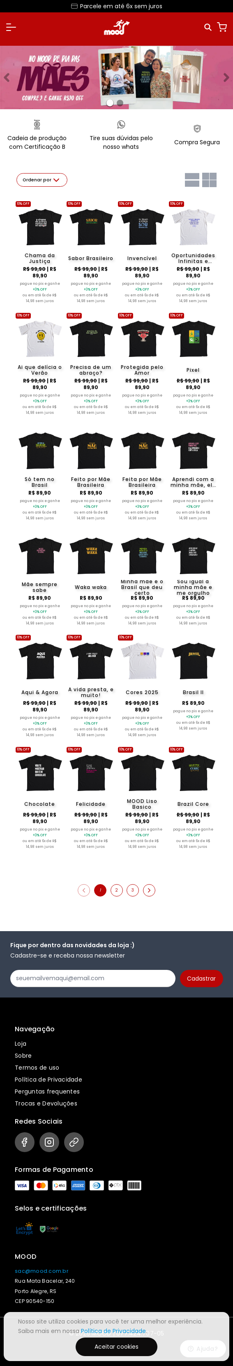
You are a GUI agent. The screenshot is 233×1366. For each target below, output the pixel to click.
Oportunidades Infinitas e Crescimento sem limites (193, 258)
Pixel (193, 369)
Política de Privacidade (48, 1079)
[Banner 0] (109, 102)
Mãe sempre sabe (40, 587)
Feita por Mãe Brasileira (142, 482)
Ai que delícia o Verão (40, 370)
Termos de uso (37, 1067)
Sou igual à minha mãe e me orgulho (193, 587)
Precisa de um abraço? (90, 370)
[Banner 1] (120, 103)
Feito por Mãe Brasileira (91, 482)
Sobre (23, 1055)
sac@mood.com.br (41, 1270)
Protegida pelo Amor (142, 370)
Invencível (142, 258)
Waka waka (91, 587)
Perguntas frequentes (47, 1091)
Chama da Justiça (40, 258)
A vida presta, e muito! (91, 692)
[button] (11, 27)
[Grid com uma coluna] (192, 180)
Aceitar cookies (116, 1347)
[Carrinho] (222, 27)
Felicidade (91, 803)
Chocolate (39, 803)
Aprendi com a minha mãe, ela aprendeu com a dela (193, 482)
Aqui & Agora (39, 692)
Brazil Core (193, 803)
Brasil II (193, 692)
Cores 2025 (142, 692)
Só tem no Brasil (40, 482)
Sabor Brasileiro (90, 258)
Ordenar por (42, 180)
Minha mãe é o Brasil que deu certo (142, 587)
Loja (20, 1044)
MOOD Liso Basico (142, 804)
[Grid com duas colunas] (209, 180)
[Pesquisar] (208, 27)
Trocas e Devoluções (46, 1103)
